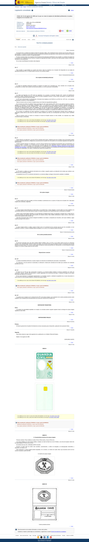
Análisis (33, 39)
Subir (72, 62)
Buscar (25, 6)
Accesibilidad (39, 535)
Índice (29, 39)
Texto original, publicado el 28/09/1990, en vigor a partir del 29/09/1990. (30, 129)
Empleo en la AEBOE (69, 535)
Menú (64, 5)
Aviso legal (34, 535)
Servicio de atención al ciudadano (58, 531)
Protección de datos (46, 535)
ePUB (70, 30)
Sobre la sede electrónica (24, 535)
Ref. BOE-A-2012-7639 (51, 120)
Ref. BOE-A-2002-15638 (51, 121)
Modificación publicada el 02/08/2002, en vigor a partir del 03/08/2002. (30, 128)
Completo (18, 39)
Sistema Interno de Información (56, 535)
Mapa (30, 535)
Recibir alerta (70, 39)
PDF (63, 30)
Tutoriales (63, 535)
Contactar (17, 535)
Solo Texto (24, 39)
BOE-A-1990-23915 (30, 26)
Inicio (21, 6)
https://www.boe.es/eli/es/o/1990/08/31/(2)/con (36, 28)
